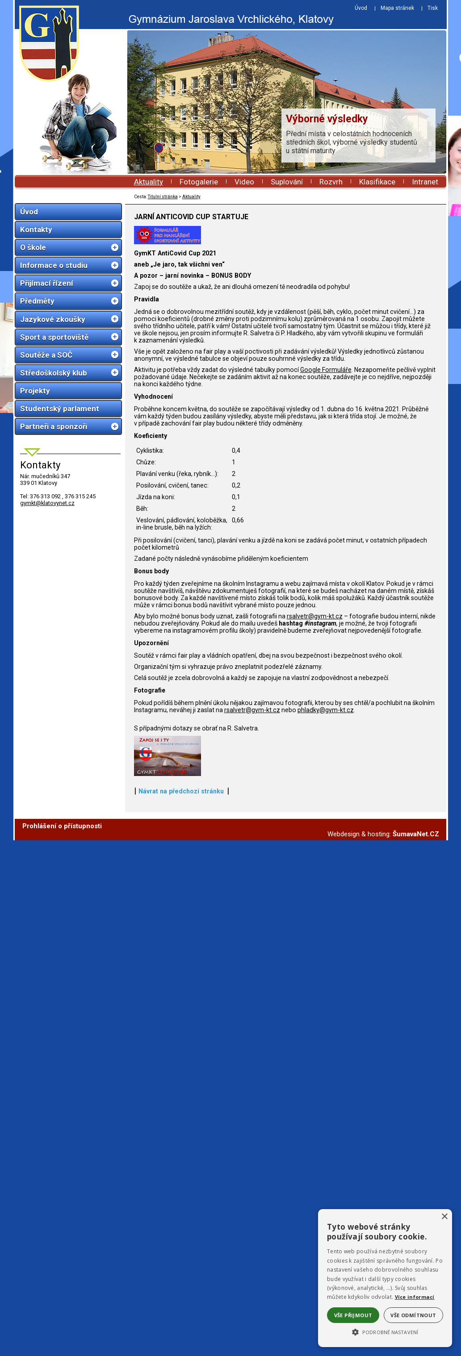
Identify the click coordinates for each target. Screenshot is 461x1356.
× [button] (444, 1217)
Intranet (425, 182)
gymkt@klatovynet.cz (47, 503)
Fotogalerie (199, 182)
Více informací (415, 1296)
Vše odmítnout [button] (413, 1315)
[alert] (385, 1278)
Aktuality (148, 182)
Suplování (287, 182)
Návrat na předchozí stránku (181, 993)
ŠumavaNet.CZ (416, 1036)
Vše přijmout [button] (353, 1315)
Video (244, 182)
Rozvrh (331, 182)
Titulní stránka (163, 196)
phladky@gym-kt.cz (326, 764)
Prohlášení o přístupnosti (62, 1028)
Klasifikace (377, 182)
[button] (385, 1331)
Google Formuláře (326, 424)
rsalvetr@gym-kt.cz (315, 671)
